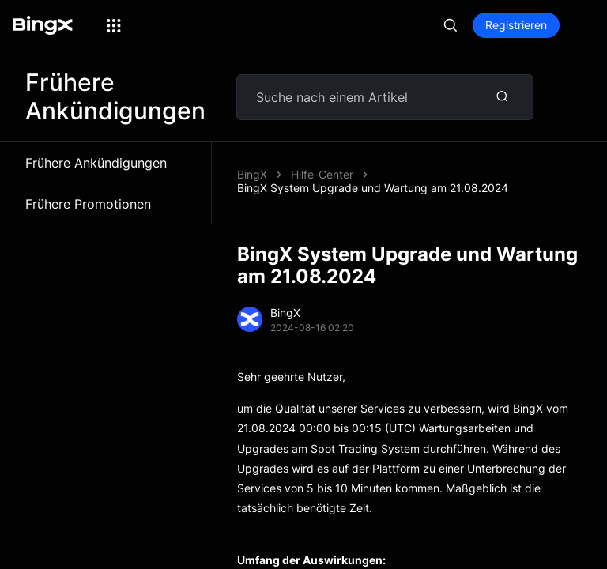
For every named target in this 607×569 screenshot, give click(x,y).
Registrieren (516, 25)
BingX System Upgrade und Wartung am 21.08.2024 (372, 175)
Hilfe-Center (322, 161)
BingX (252, 161)
